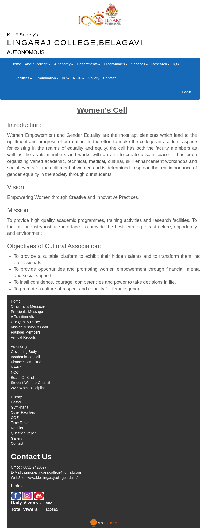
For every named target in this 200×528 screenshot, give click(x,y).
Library (16, 397)
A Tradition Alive (24, 317)
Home (16, 64)
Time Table (19, 423)
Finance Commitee (26, 362)
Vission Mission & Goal (29, 327)
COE (15, 418)
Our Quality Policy (25, 322)
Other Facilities (23, 412)
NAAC (16, 367)
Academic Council (25, 357)
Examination (47, 78)
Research (160, 64)
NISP (78, 78)
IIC (65, 78)
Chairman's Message (28, 306)
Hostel (16, 402)
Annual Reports (23, 337)
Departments (88, 64)
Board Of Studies (25, 377)
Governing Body (24, 352)
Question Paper (23, 433)
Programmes (115, 64)
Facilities (23, 78)
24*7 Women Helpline (28, 388)
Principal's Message (27, 312)
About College (37, 64)
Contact (109, 78)
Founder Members (25, 332)
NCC (15, 372)
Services (139, 64)
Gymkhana (19, 407)
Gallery (93, 78)
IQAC (177, 64)
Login (186, 92)
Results (17, 428)
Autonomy (63, 64)
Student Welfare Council (30, 383)
